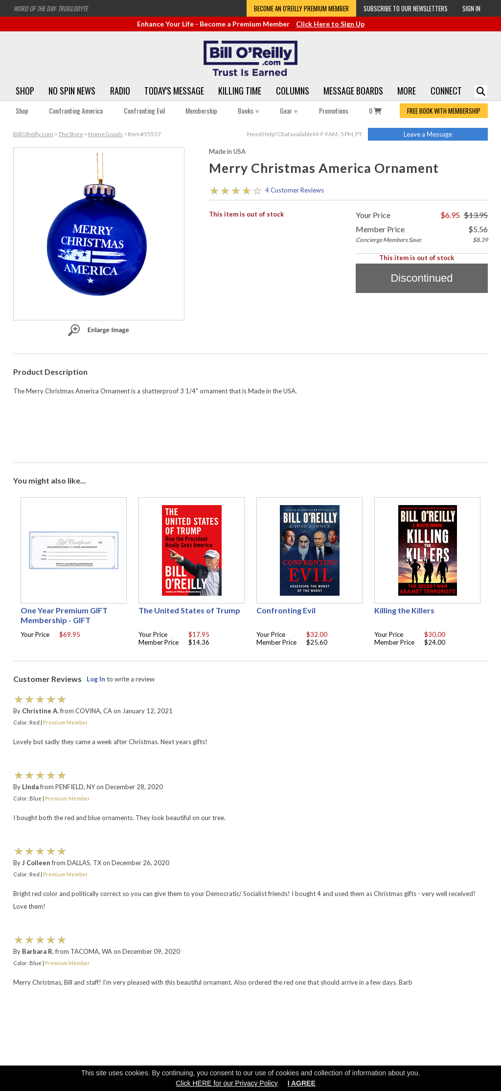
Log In (96, 679)
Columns (292, 90)
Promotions (333, 110)
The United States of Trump (189, 610)
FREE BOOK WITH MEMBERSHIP (443, 111)
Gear (289, 110)
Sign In (471, 8)
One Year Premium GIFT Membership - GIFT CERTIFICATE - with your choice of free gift (65, 625)
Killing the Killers (404, 610)
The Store (70, 134)
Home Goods (105, 134)
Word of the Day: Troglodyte (50, 8)
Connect (446, 90)
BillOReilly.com (33, 134)
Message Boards (353, 90)
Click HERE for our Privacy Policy (227, 1083)
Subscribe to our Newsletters (406, 8)
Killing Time (239, 90)
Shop (25, 90)
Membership (201, 110)
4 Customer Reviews (294, 190)
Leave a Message (428, 134)
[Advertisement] (250, 427)
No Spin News (71, 90)
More (406, 90)
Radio (120, 90)
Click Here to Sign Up (330, 24)
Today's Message (174, 90)
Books (248, 110)
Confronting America (76, 110)
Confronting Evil (144, 110)
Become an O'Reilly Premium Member (301, 8)
